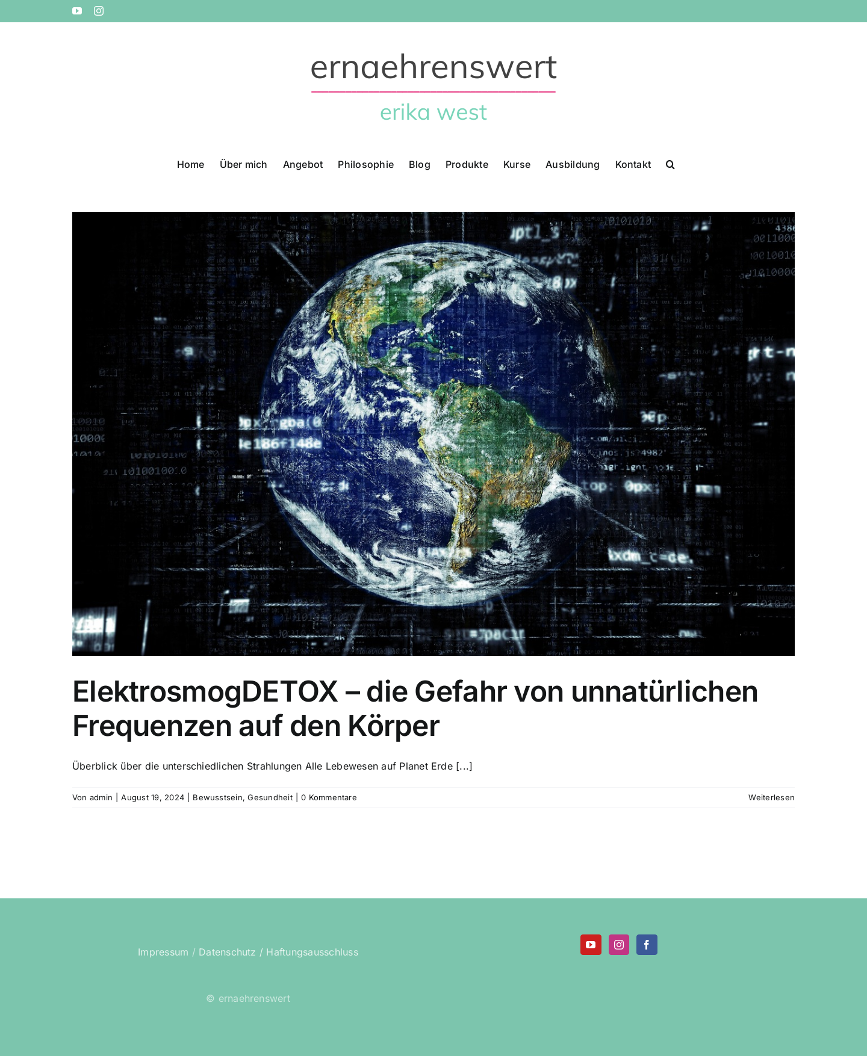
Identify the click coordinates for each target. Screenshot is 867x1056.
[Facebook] (646, 944)
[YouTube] (590, 944)
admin (101, 797)
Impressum (163, 952)
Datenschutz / (231, 952)
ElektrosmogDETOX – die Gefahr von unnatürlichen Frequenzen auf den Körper (415, 708)
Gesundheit (269, 797)
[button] (670, 163)
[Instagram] (619, 944)
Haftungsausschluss (312, 952)
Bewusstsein (218, 797)
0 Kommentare (329, 797)
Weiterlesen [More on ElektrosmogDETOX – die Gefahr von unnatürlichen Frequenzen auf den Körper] (771, 797)
